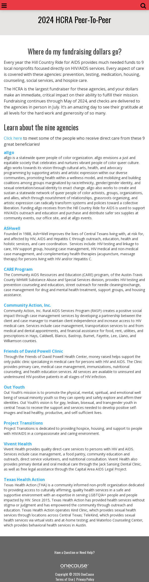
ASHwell (12, 228)
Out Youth (15, 387)
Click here (13, 138)
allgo (9, 152)
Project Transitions (23, 423)
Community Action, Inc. (27, 305)
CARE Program (18, 269)
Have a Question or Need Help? (74, 552)
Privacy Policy (85, 579)
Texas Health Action (25, 479)
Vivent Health (18, 444)
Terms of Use (64, 579)
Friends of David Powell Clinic (33, 351)
